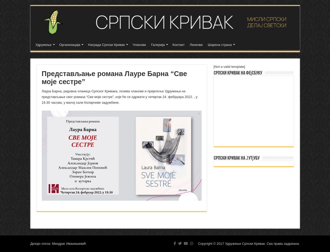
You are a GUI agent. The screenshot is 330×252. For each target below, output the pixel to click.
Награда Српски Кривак (106, 45)
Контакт (178, 45)
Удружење (44, 45)
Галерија (158, 45)
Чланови (139, 45)
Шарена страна (220, 45)
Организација (69, 45)
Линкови (196, 45)
